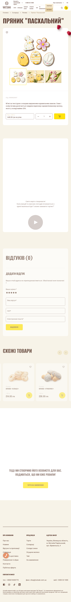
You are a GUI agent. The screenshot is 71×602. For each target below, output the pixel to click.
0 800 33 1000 (30, 2)
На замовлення (42, 8)
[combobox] (20, 116)
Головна (5, 13)
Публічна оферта (9, 568)
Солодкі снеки (26, 8)
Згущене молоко (32, 8)
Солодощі (19, 8)
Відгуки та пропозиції (11, 548)
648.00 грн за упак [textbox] (14, 117)
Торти (14, 8)
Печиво (24, 13)
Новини (6, 544)
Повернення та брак (11, 560)
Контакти (6, 564)
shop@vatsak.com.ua (38, 580)
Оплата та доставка (10, 556)
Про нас (6, 541)
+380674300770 (13, 580)
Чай (37, 8)
